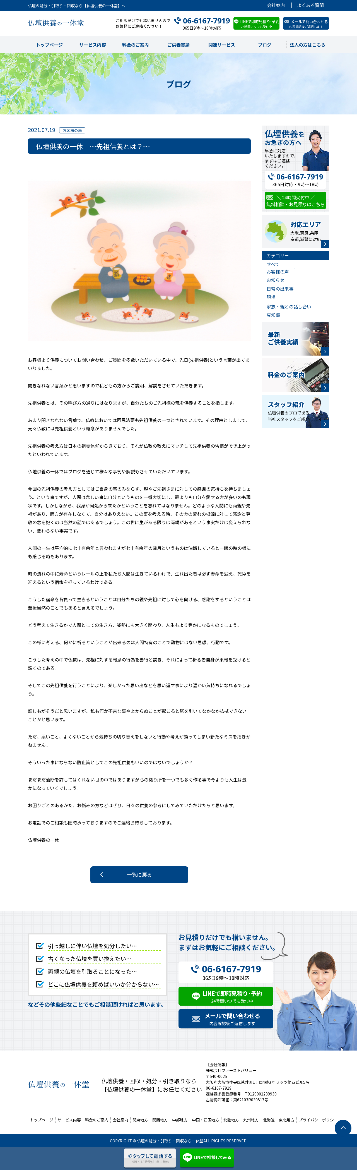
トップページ (49, 44)
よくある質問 (310, 5)
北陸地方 (231, 1120)
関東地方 (140, 1120)
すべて (273, 264)
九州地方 (251, 1120)
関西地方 (160, 1120)
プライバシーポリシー (318, 1120)
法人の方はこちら (307, 44)
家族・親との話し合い (289, 306)
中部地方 (180, 1120)
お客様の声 (278, 271)
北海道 (269, 1120)
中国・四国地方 (205, 1120)
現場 (271, 297)
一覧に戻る (139, 874)
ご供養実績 (178, 44)
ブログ (264, 44)
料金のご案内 (135, 44)
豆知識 (273, 314)
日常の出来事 (280, 288)
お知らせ (275, 280)
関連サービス (221, 44)
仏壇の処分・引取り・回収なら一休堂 (170, 1140)
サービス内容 (92, 44)
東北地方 (287, 1120)
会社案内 (276, 5)
